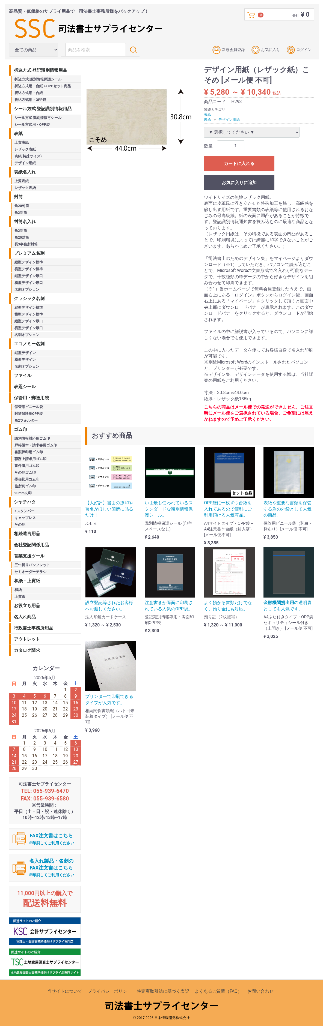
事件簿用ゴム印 (26, 466)
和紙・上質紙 (27, 580)
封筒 (18, 196)
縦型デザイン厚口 (28, 276)
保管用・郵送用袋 (31, 397)
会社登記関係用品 (31, 544)
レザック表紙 (25, 149)
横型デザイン (25, 360)
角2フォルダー (26, 420)
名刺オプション (26, 289)
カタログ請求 (27, 650)
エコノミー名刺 (29, 343)
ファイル (22, 375)
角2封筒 (20, 213)
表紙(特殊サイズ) (28, 156)
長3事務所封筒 (26, 244)
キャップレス (25, 518)
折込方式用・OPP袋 (30, 100)
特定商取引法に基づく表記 (163, 991)
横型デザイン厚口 (28, 283)
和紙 (18, 590)
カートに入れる (239, 163)
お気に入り (265, 50)
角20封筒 (21, 206)
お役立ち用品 (27, 605)
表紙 (207, 114)
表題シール (25, 386)
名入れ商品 (25, 616)
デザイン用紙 (229, 119)
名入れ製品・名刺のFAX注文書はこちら (51, 867)
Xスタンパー (24, 511)
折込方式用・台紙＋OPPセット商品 (42, 86)
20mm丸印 (23, 493)
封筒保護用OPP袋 (28, 414)
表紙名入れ (25, 172)
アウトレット (27, 639)
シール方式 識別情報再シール (37, 118)
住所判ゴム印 (25, 486)
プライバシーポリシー (109, 991)
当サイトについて (64, 991)
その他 (19, 525)
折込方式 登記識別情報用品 (40, 70)
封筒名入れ (25, 221)
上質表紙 (21, 142)
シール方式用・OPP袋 (32, 124)
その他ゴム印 (25, 472)
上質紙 (19, 597)
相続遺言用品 (27, 533)
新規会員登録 (228, 50)
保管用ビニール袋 (28, 407)
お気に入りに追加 (239, 182)
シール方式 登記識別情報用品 (43, 108)
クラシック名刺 (29, 298)
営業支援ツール (29, 556)
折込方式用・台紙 (28, 93)
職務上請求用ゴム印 (30, 459)
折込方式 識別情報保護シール (37, 79)
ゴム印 (20, 429)
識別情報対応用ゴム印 (32, 438)
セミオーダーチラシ (30, 572)
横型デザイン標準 (28, 269)
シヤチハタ (25, 502)
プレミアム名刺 (29, 253)
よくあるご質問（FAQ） (218, 991)
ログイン (299, 50)
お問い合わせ (260, 991)
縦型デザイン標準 (28, 262)
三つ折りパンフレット (32, 565)
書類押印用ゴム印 (28, 452)
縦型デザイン (25, 353)
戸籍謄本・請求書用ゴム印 (35, 445)
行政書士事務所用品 (33, 628)
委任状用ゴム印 (26, 479)
